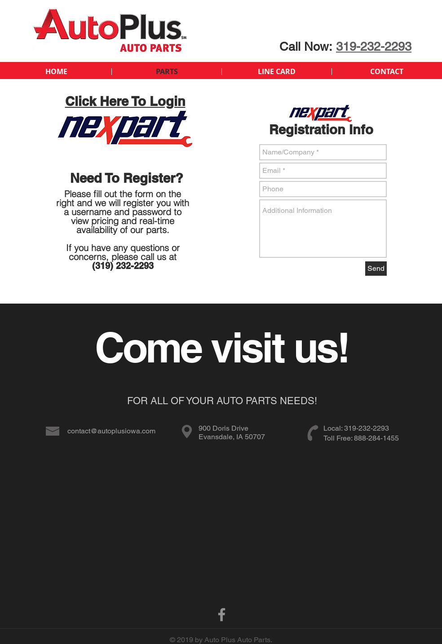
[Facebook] (221, 614)
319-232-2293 (373, 46)
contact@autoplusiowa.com (111, 431)
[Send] (376, 268)
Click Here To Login (125, 101)
